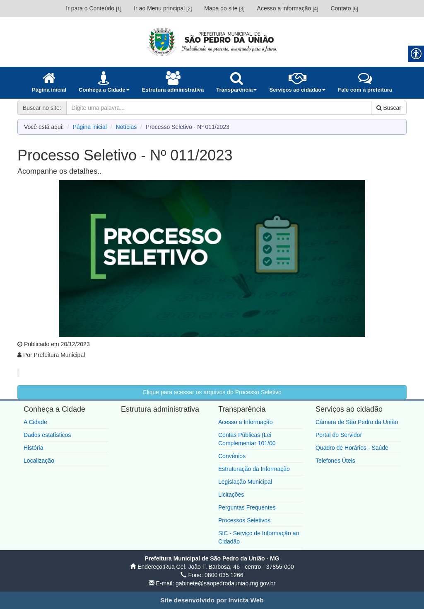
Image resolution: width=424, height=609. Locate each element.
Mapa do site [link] (224, 8)
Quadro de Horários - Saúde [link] (352, 447)
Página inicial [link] (89, 127)
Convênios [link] (232, 456)
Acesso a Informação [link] (245, 422)
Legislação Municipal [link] (245, 481)
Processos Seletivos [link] (244, 520)
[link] (212, 41)
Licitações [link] (231, 494)
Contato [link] (344, 8)
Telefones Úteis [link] (335, 460)
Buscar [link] (388, 107)
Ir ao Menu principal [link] (163, 8)
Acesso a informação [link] (287, 8)
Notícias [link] (126, 127)
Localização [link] (39, 460)
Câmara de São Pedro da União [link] (357, 422)
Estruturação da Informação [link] (254, 469)
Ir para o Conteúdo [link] (93, 8)
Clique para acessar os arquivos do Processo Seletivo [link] (211, 392)
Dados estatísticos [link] (47, 435)
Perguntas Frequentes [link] (247, 507)
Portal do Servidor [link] (339, 435)
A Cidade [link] (35, 422)
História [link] (33, 447)
